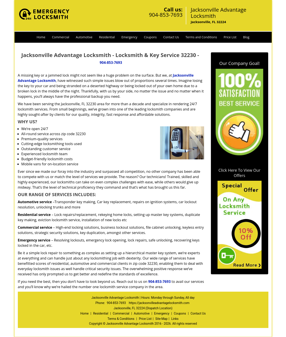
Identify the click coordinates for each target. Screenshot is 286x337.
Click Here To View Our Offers (239, 173)
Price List (230, 37)
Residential (107, 37)
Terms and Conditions (201, 37)
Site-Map (161, 318)
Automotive (84, 37)
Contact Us (171, 37)
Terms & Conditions (120, 318)
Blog (246, 37)
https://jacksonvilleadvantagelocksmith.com (159, 303)
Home (41, 37)
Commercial (60, 37)
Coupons (150, 37)
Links (175, 318)
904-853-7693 (166, 14)
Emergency (129, 37)
